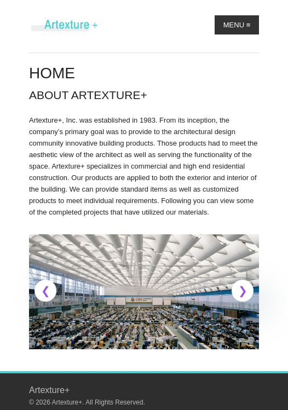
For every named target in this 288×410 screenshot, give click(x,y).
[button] (45, 291)
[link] (144, 291)
